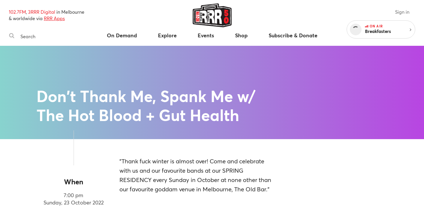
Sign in (402, 12)
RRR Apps (54, 18)
